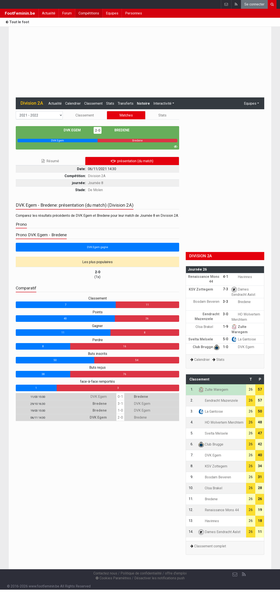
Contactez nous (105, 573)
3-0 (225, 314)
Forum (67, 13)
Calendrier (73, 103)
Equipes (112, 13)
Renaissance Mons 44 (218, 510)
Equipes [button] (250, 103)
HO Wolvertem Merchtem (220, 422)
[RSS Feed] (243, 574)
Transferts (125, 103)
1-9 (225, 326)
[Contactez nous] (235, 574)
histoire (143, 103)
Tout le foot (17, 22)
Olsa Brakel (207, 327)
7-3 (225, 289)
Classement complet (210, 546)
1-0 (120, 410)
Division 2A (96, 176)
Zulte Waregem (213, 390)
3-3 (225, 302)
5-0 (225, 339)
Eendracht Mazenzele (218, 400)
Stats (110, 103)
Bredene (119, 130)
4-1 (225, 277)
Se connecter (254, 4)
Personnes (133, 13)
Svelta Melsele (203, 339)
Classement (93, 103)
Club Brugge (206, 347)
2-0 (97, 130)
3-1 (120, 404)
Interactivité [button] (162, 103)
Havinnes (241, 277)
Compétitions (89, 13)
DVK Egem (75, 130)
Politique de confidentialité (141, 573)
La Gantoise (243, 339)
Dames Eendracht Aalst (219, 532)
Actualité (48, 13)
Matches (126, 115)
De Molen (95, 190)
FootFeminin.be (20, 13)
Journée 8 (95, 183)
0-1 (120, 397)
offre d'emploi (176, 573)
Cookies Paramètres (113, 578)
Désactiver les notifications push (159, 578)
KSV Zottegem (204, 289)
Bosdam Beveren (214, 477)
